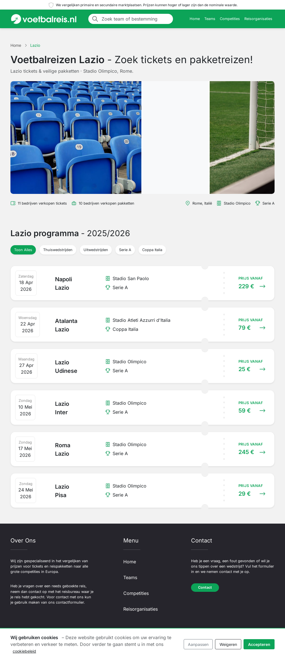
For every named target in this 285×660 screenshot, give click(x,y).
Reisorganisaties (258, 19)
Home (195, 19)
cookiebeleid (24, 651)
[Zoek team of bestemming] (135, 19)
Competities (230, 19)
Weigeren (228, 644)
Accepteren (259, 644)
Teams (209, 19)
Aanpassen (198, 644)
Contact (205, 587)
